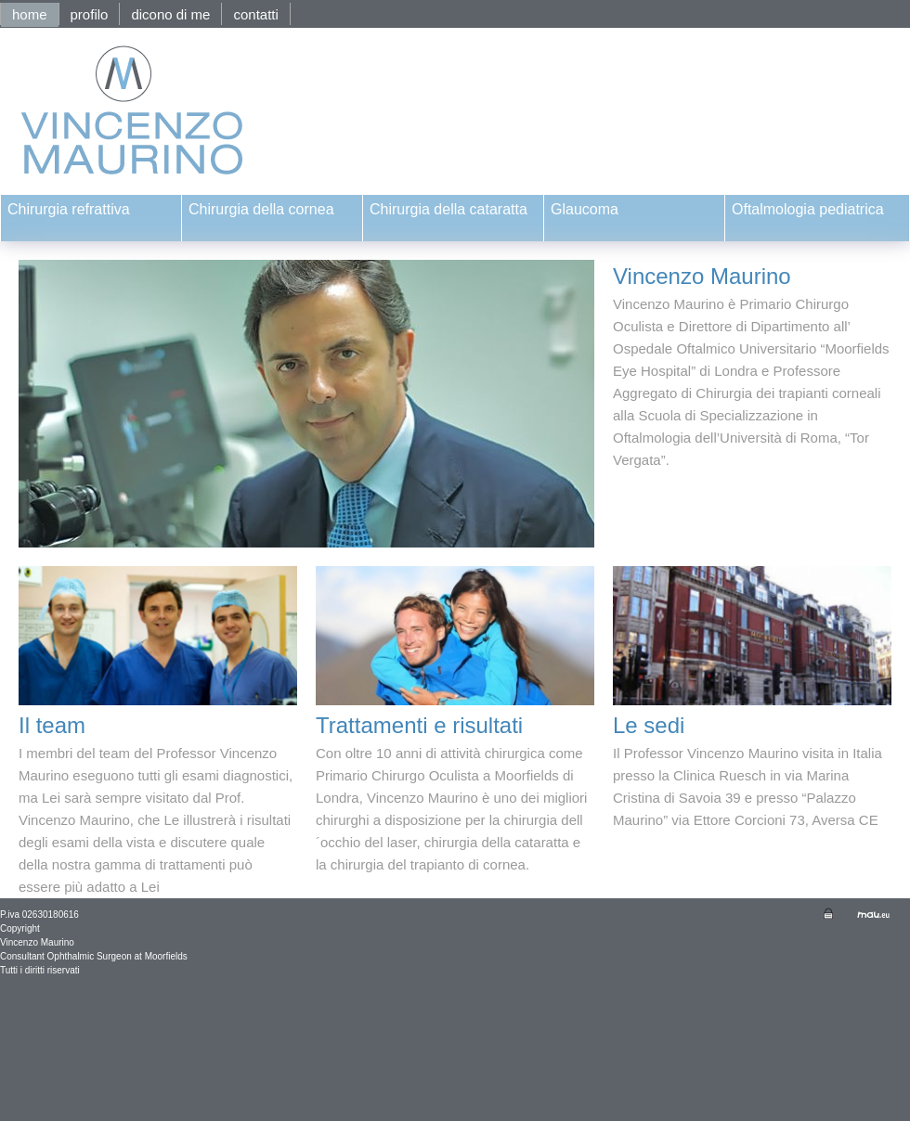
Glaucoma (584, 209)
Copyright (20, 928)
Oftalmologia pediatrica (808, 209)
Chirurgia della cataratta (448, 209)
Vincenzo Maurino (37, 942)
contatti (255, 14)
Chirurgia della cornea (261, 209)
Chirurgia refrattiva (68, 209)
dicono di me (170, 14)
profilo (90, 14)
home (29, 14)
